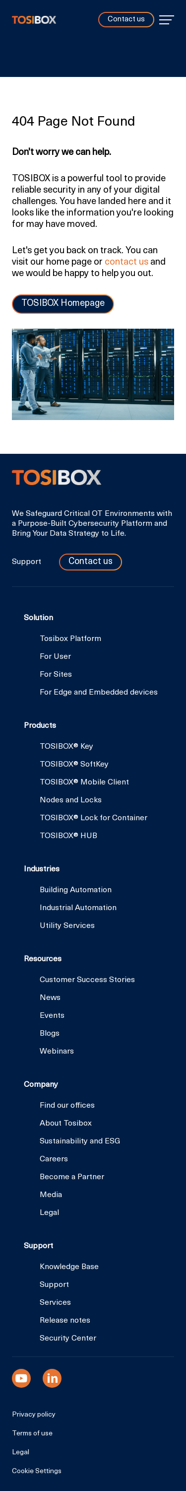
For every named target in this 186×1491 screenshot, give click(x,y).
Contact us (126, 19)
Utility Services (67, 926)
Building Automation (76, 890)
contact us (126, 262)
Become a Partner (72, 1177)
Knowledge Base (69, 1267)
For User (55, 657)
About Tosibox (66, 1124)
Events (52, 1016)
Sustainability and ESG (80, 1141)
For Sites (56, 675)
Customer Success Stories (87, 980)
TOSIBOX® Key (66, 747)
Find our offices (67, 1106)
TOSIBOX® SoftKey (74, 765)
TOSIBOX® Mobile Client (84, 782)
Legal (49, 1213)
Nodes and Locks (71, 800)
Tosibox (34, 20)
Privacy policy (34, 1415)
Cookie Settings (37, 1471)
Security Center (68, 1339)
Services (55, 1303)
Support (27, 562)
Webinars (57, 1052)
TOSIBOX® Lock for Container (93, 818)
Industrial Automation (78, 908)
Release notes (65, 1321)
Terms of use (32, 1433)
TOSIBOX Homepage (63, 303)
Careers (54, 1159)
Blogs (50, 1034)
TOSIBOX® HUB (68, 836)
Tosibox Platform (70, 639)
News (50, 998)
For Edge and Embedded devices (99, 693)
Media (51, 1195)
